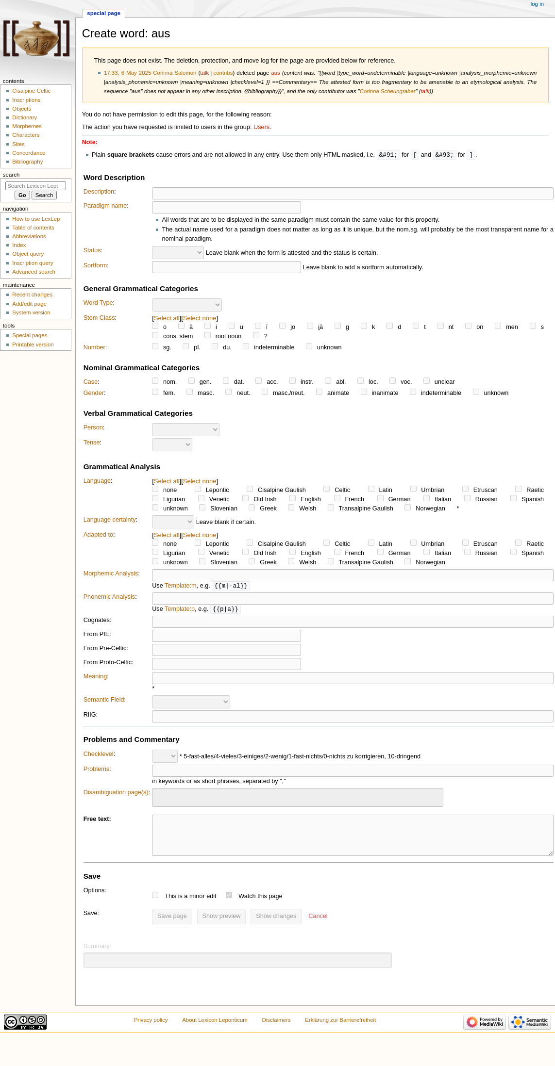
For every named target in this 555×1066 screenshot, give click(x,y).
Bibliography (27, 161)
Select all (167, 318)
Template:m (181, 586)
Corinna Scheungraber (388, 91)
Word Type (98, 303)
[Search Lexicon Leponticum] (35, 185)
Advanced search (33, 272)
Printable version (32, 344)
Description (99, 192)
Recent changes (32, 294)
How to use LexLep (36, 219)
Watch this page (260, 905)
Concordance (28, 153)
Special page (103, 13)
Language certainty (110, 520)
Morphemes (26, 126)
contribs (223, 73)
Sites (18, 144)
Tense (92, 443)
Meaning (95, 677)
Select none (200, 318)
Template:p (180, 610)
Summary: (98, 954)
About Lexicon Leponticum (215, 1029)
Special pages (29, 335)
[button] (317, 925)
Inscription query (32, 263)
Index (19, 245)
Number (94, 347)
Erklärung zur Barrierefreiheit (340, 1029)
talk (204, 73)
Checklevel (99, 755)
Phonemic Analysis (109, 597)
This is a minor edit (190, 905)
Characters (25, 135)
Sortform (95, 265)
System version (31, 312)
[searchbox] (161, 797)
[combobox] (297, 798)
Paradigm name (105, 206)
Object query (28, 254)
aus (275, 73)
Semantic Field (104, 701)
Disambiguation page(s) (116, 793)
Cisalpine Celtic (31, 91)
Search (11, 175)
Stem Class (99, 318)
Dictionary (24, 117)
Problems (97, 770)
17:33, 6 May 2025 (127, 73)
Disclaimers (276, 1029)
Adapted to (98, 535)
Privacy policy (151, 1029)
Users (261, 127)
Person (93, 428)
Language (97, 481)
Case (91, 382)
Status (92, 250)
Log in (537, 4)
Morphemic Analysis (111, 574)
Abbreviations (29, 236)
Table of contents (33, 227)
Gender (94, 393)
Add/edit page (29, 304)
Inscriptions (26, 100)
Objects (21, 109)
